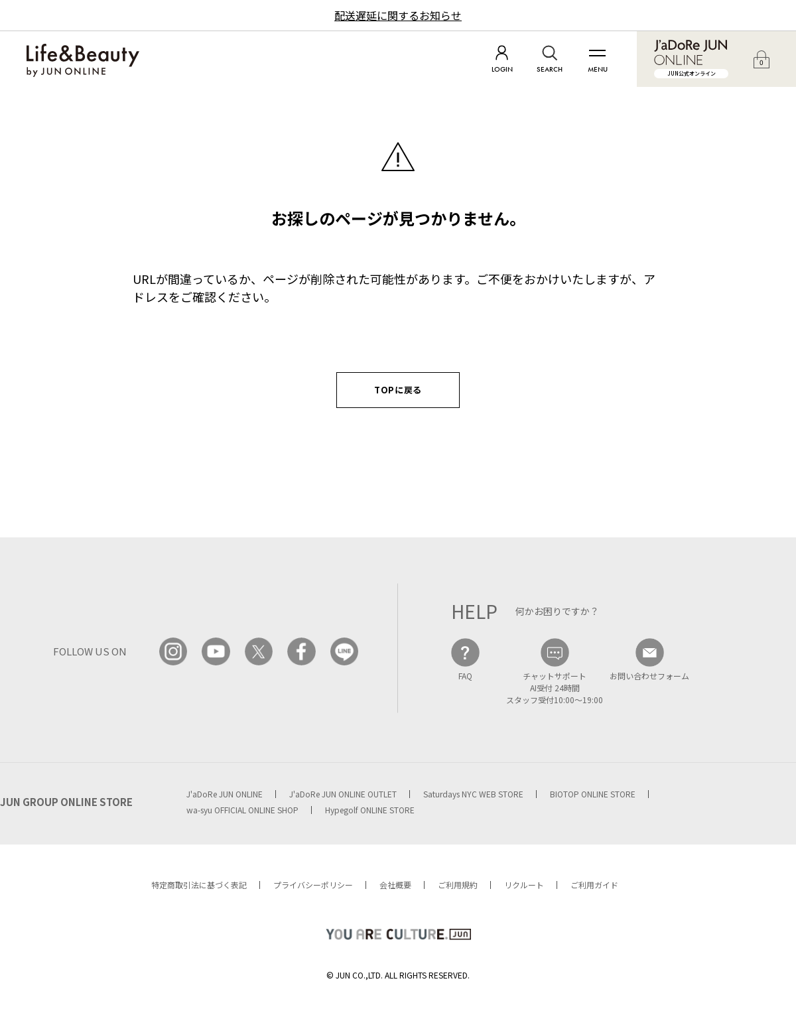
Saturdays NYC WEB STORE (473, 793)
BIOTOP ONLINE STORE (592, 793)
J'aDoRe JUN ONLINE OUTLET (343, 793)
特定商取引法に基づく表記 (199, 884)
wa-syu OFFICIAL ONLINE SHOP (242, 809)
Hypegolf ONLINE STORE (370, 809)
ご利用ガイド (594, 884)
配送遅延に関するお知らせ (398, 15)
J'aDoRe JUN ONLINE (224, 793)
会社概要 (395, 884)
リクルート (524, 884)
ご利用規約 (458, 884)
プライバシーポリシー (313, 884)
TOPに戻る (398, 389)
